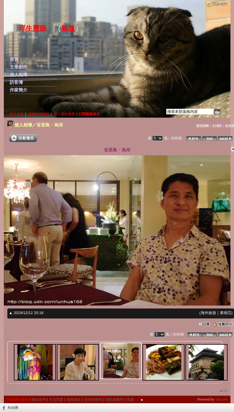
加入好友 (17, 114)
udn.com (221, 399)
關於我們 (38, 400)
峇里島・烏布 (49, 124)
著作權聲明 (93, 400)
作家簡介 (18, 90)
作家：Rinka (28, 37)
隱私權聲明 (114, 400)
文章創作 (18, 67)
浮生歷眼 (33, 28)
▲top (223, 390)
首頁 (14, 59)
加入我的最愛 (64, 114)
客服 (130, 400)
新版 (68, 28)
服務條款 (74, 400)
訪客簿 (16, 82)
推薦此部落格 (38, 114)
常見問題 (56, 400)
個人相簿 (18, 74)
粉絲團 (13, 408)
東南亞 (225, 313)
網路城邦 (220, 4)
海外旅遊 (208, 313)
